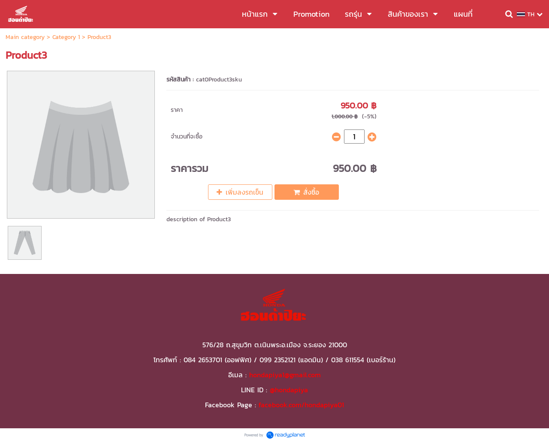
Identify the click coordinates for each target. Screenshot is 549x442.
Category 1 (66, 37)
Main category (25, 37)
